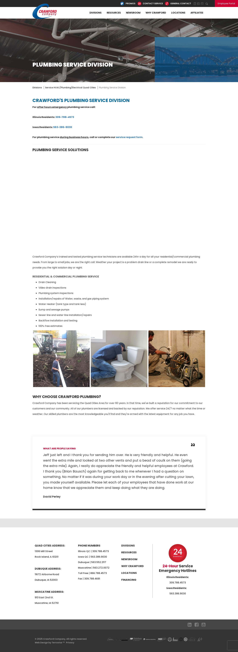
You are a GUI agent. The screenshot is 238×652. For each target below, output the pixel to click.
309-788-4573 (64, 117)
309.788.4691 (92, 578)
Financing (128, 580)
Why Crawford (156, 12)
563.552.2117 (98, 562)
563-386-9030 (62, 127)
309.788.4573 (100, 551)
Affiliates (196, 12)
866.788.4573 (98, 573)
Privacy (70, 642)
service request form (129, 137)
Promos (130, 3)
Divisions (96, 12)
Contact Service (153, 3)
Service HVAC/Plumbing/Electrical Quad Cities (70, 87)
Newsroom (133, 12)
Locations (178, 12)
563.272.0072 (101, 567)
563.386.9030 (99, 557)
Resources (114, 12)
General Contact (180, 3)
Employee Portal (226, 3)
